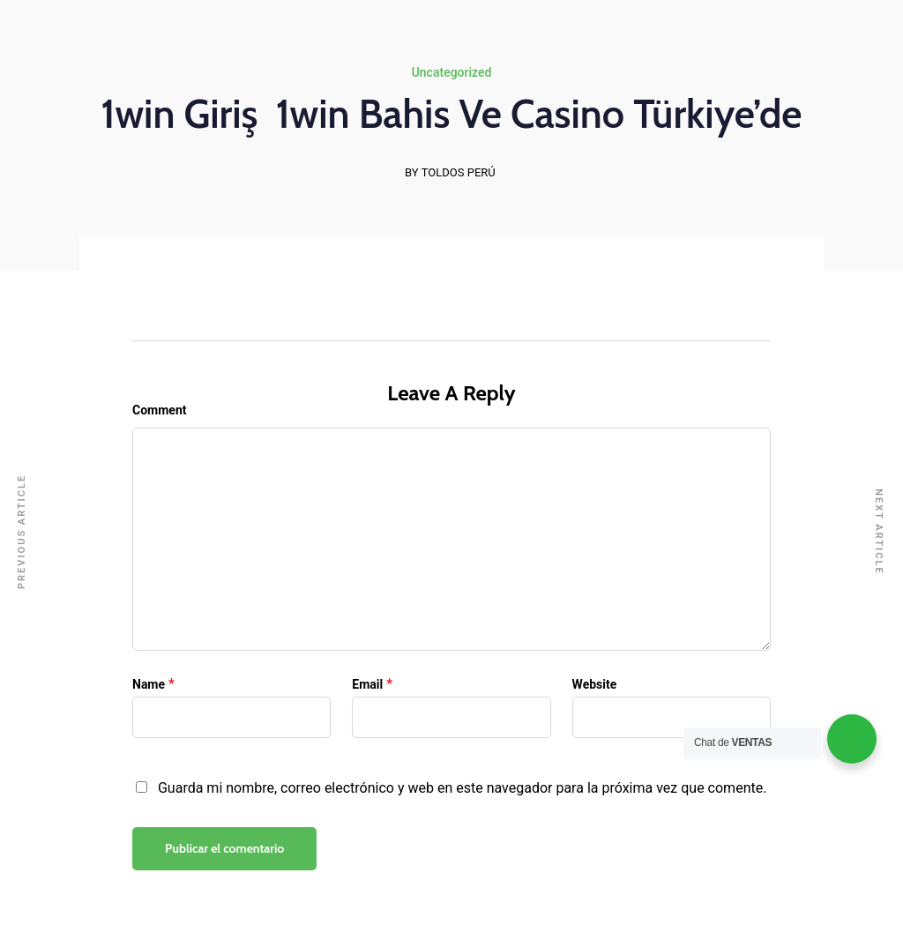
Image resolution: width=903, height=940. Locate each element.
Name (148, 684)
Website (594, 684)
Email (367, 684)
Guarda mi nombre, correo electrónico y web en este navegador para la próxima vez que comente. (462, 788)
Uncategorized (452, 72)
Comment (159, 410)
